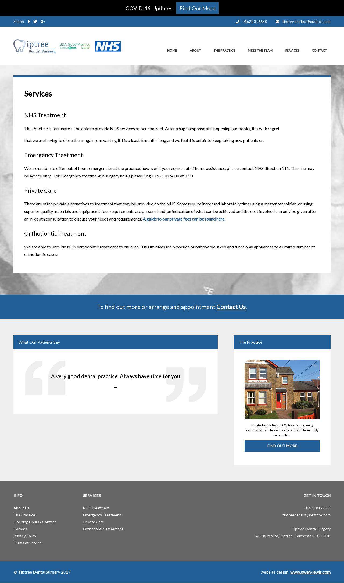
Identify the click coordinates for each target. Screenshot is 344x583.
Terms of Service (27, 543)
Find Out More (282, 445)
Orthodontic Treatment (103, 529)
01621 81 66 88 (317, 508)
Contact (319, 50)
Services (292, 50)
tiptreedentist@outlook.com (306, 515)
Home (172, 50)
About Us (21, 508)
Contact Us (231, 306)
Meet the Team (260, 50)
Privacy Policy (24, 536)
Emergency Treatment (102, 515)
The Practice (224, 50)
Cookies (20, 529)
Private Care (93, 522)
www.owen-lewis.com (310, 571)
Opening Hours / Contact (34, 522)
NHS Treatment (96, 508)
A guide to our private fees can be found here (183, 218)
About (195, 50)
